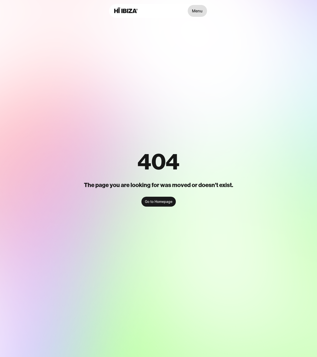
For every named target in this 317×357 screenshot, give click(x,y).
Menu (197, 10)
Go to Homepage (158, 201)
